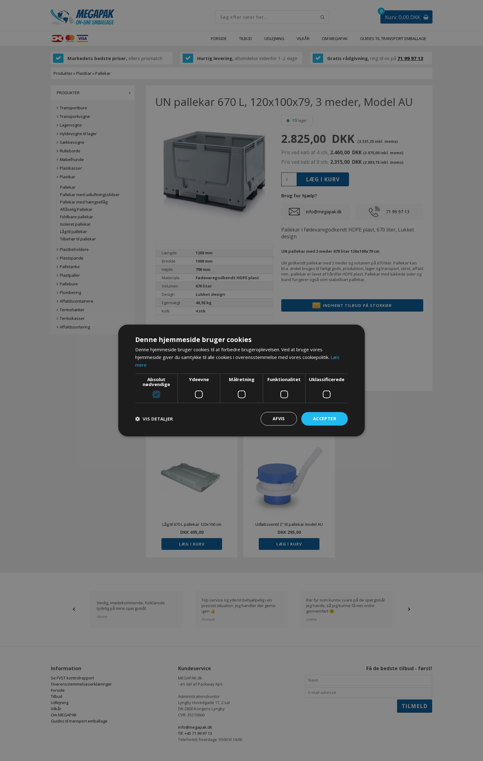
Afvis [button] (279, 418)
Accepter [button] (324, 418)
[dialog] (241, 380)
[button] (154, 418)
